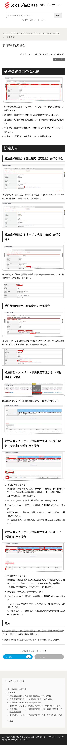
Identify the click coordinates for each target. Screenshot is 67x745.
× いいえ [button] (41, 657)
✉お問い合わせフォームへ (33, 20)
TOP (31, 33)
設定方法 (11, 692)
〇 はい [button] (18, 657)
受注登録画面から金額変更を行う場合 (26, 702)
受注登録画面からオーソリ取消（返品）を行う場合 (31, 699)
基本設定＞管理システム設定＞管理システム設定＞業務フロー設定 (32, 631)
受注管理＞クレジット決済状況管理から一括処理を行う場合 (35, 706)
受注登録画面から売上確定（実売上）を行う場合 (30, 696)
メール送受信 (58, 59)
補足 (11, 721)
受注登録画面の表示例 (17, 689)
